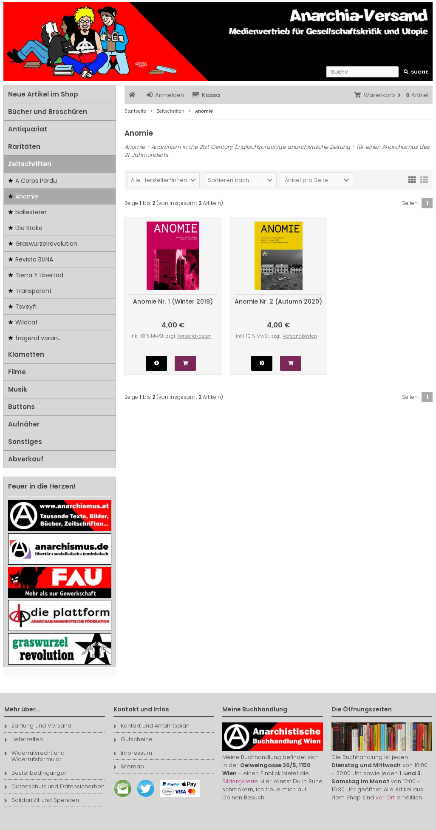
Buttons (21, 406)
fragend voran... (38, 338)
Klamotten (26, 354)
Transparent (33, 291)
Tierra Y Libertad (39, 275)
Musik (17, 389)
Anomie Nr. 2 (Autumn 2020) (278, 301)
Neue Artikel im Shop (43, 94)
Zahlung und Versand (37, 726)
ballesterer (31, 212)
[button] (163, 179)
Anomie (26, 196)
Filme (17, 371)
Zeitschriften (29, 163)
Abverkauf (25, 459)
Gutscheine (133, 739)
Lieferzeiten (23, 739)
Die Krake (28, 228)
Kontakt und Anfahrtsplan (151, 726)
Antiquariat (27, 129)
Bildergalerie (240, 781)
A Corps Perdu (36, 180)
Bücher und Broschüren (47, 111)
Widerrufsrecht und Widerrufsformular (34, 756)
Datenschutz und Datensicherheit (54, 786)
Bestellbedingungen (36, 773)
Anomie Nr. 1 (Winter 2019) (173, 301)
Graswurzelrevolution (46, 243)
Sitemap (128, 766)
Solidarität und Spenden (41, 800)
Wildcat (26, 322)
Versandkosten (194, 336)
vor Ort (385, 797)
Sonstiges (25, 441)
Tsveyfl (26, 306)
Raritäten (24, 146)
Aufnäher (24, 424)
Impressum (132, 753)
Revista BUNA (34, 259)
